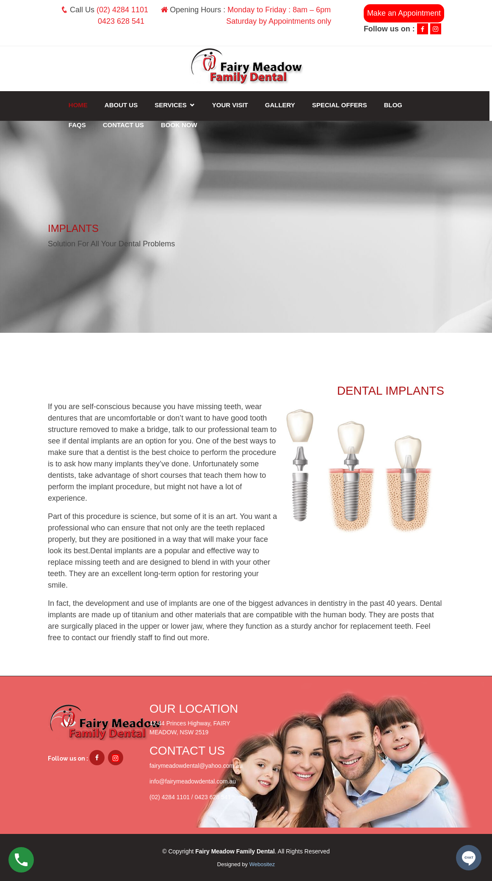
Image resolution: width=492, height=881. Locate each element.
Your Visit (231, 105)
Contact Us (124, 124)
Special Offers (340, 105)
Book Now (180, 124)
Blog (394, 105)
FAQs (78, 124)
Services (172, 105)
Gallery (281, 105)
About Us (122, 105)
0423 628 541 (121, 21)
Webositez (262, 864)
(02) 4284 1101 (122, 10)
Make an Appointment (404, 13)
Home (79, 105)
